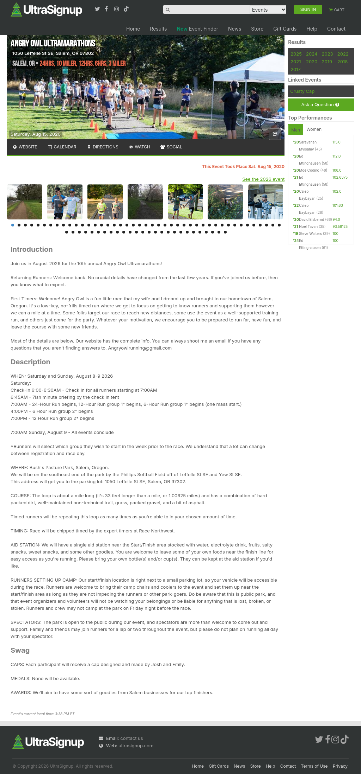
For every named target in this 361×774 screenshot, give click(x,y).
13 (88, 225)
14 (95, 225)
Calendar (62, 146)
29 (190, 225)
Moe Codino (309, 170)
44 (66, 232)
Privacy (340, 766)
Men (295, 130)
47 (85, 232)
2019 (327, 61)
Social (171, 146)
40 (260, 225)
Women (314, 129)
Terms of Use (314, 766)
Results (158, 29)
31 (203, 225)
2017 (295, 69)
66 (206, 232)
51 (111, 232)
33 (215, 225)
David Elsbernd (311, 219)
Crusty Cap (302, 91)
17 (114, 225)
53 (123, 232)
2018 (342, 61)
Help (311, 29)
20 (133, 225)
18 (120, 225)
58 (155, 232)
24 (158, 225)
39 (253, 225)
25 (165, 225)
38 (247, 225)
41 (266, 225)
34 (222, 225)
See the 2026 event (263, 179)
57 (149, 232)
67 (212, 232)
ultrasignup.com (135, 745)
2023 (327, 54)
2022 (343, 54)
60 (168, 232)
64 (193, 232)
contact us (131, 738)
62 (180, 232)
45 (73, 232)
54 (130, 232)
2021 (295, 61)
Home (133, 29)
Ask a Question (320, 104)
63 (187, 232)
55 (136, 232)
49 (98, 232)
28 (184, 225)
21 (139, 225)
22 (146, 225)
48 (92, 232)
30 (196, 225)
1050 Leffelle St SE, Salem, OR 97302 (53, 53)
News (234, 29)
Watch (139, 146)
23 (152, 225)
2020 (311, 61)
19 (127, 225)
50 (104, 232)
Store (257, 29)
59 (161, 232)
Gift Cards (284, 29)
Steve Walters (310, 233)
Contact (336, 29)
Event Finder (197, 29)
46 (79, 232)
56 (142, 232)
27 (177, 225)
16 (107, 225)
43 (279, 225)
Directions (102, 146)
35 (228, 225)
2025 (296, 54)
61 (174, 232)
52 (117, 232)
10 (69, 225)
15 (101, 225)
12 (82, 225)
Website (24, 146)
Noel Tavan (308, 226)
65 (199, 232)
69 (225, 232)
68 (219, 232)
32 (209, 225)
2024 (311, 54)
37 (241, 225)
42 (272, 225)
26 (171, 225)
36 (234, 225)
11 (76, 225)
